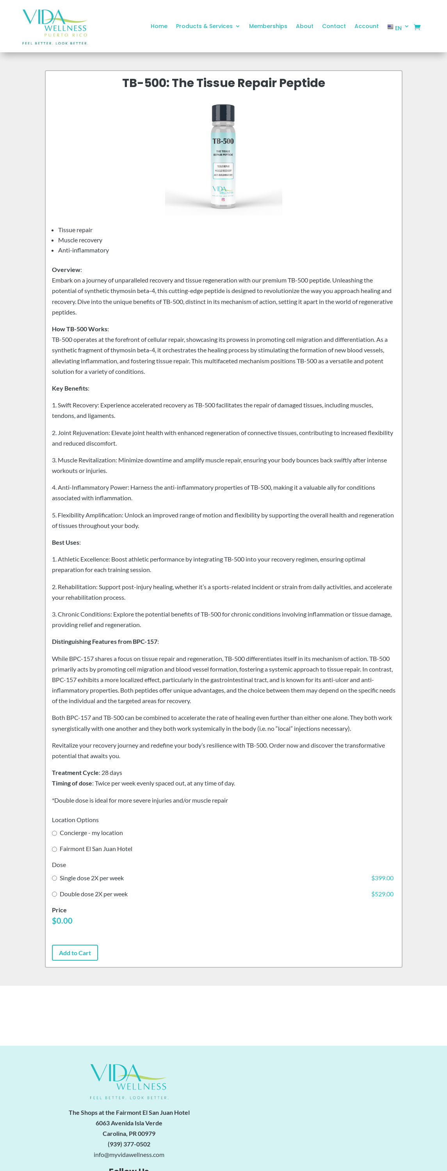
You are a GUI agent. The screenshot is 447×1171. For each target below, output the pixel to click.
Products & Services (204, 27)
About (304, 27)
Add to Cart (75, 952)
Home (159, 27)
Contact (334, 27)
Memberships (268, 27)
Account (366, 27)
